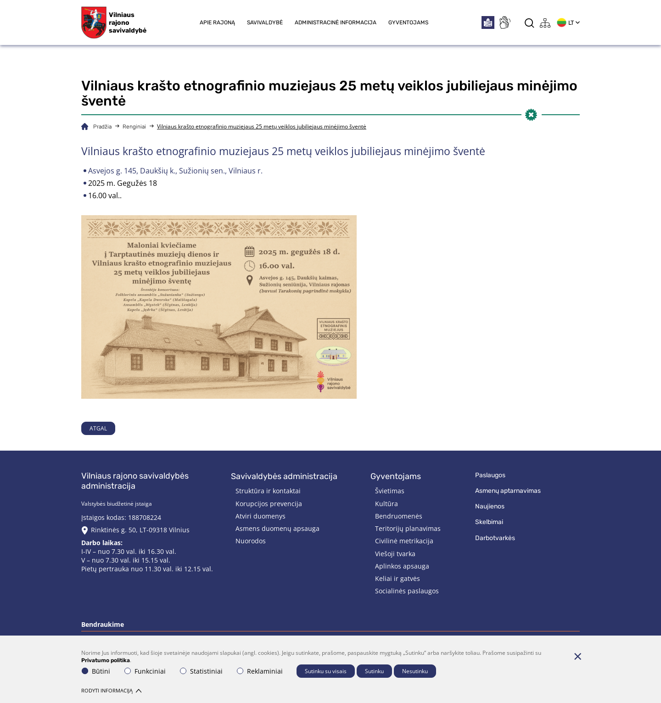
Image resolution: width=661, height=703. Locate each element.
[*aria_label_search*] (529, 23)
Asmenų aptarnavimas (508, 491)
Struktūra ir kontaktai (268, 490)
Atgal (98, 428)
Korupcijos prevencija (268, 503)
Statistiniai (201, 671)
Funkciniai (145, 671)
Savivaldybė (265, 22)
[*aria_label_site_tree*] (545, 23)
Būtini (96, 671)
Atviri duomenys (260, 516)
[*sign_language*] (504, 22)
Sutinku (374, 671)
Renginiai (134, 126)
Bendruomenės (398, 516)
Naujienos (489, 506)
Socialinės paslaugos (407, 590)
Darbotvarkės (495, 538)
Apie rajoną (217, 22)
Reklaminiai (260, 671)
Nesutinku (415, 671)
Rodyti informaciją (111, 690)
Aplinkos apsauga (402, 566)
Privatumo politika (105, 660)
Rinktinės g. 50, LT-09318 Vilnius (140, 529)
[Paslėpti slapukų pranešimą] (577, 656)
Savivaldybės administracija (284, 476)
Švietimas (389, 490)
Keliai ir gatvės (397, 578)
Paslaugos (490, 475)
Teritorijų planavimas (408, 528)
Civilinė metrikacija (404, 540)
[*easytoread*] (488, 22)
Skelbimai (489, 522)
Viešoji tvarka (395, 553)
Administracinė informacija (335, 22)
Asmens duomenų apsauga (277, 528)
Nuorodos (250, 540)
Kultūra (386, 503)
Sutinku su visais (326, 671)
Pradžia (102, 126)
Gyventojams (408, 22)
